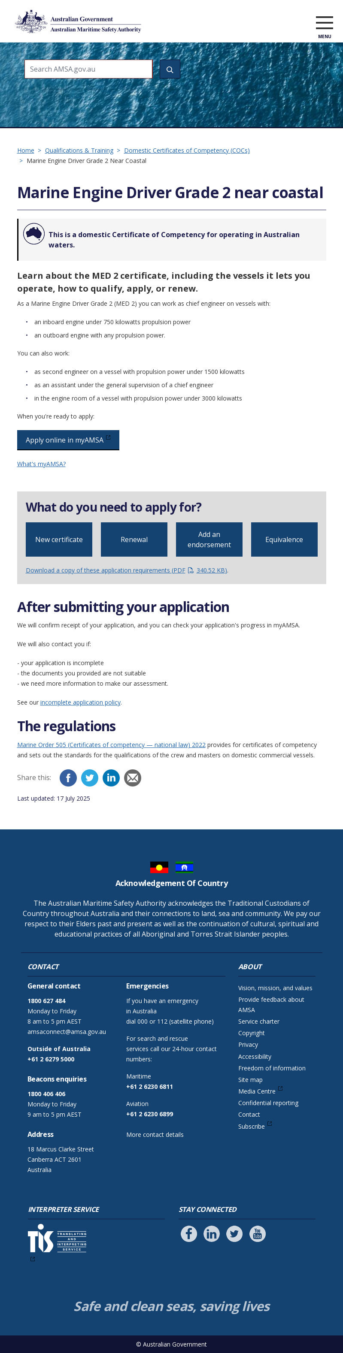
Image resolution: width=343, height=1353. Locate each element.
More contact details (155, 1134)
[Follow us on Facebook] (189, 1234)
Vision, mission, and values (275, 988)
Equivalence (284, 539)
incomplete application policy (80, 702)
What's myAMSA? (41, 464)
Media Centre (257, 1091)
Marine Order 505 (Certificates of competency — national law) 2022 (111, 745)
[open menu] (325, 23)
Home (25, 150)
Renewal (134, 539)
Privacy (248, 1044)
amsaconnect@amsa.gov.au (66, 1032)
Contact (249, 1114)
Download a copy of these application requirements (126, 570)
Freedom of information (272, 1068)
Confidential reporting (268, 1103)
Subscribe (251, 1126)
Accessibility (254, 1056)
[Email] (132, 777)
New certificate (59, 539)
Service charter (258, 1021)
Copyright (251, 1033)
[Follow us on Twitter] (234, 1234)
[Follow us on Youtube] (257, 1234)
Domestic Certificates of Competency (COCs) (187, 150)
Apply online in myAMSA (64, 440)
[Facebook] (68, 777)
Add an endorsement (209, 539)
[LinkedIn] (111, 777)
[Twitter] (89, 777)
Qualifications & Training (79, 150)
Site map (250, 1080)
